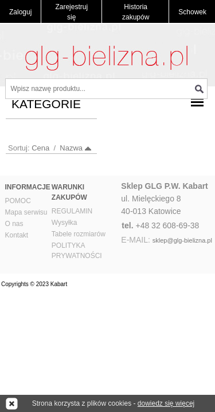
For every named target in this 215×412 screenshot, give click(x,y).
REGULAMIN (72, 211)
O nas (14, 224)
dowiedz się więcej (166, 403)
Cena (40, 148)
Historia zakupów (135, 12)
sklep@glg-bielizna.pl (182, 240)
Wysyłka (64, 223)
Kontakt (17, 235)
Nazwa (71, 148)
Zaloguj (20, 12)
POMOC (18, 201)
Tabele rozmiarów (78, 234)
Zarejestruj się (71, 12)
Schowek (192, 12)
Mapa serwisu (26, 212)
